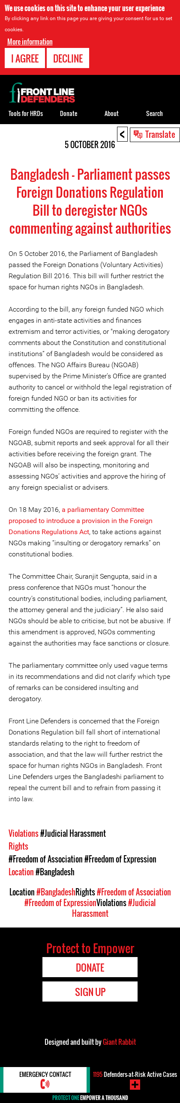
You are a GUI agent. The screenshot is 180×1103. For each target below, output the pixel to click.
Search (154, 113)
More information (30, 41)
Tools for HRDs (26, 113)
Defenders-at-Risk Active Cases (135, 1074)
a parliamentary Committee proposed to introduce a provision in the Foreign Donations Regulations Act (81, 520)
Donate (68, 113)
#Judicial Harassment (73, 833)
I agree (25, 58)
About (112, 113)
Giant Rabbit (119, 1042)
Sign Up (90, 992)
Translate (160, 134)
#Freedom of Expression (120, 859)
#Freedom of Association (46, 859)
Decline (68, 58)
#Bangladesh (55, 871)
